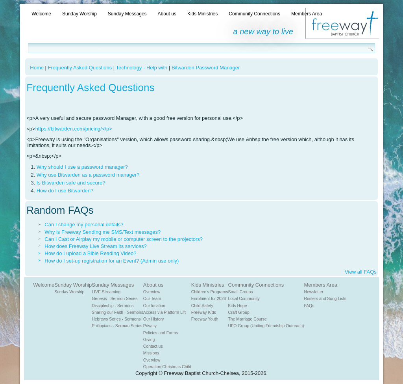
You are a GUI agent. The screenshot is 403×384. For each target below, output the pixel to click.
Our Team (152, 298)
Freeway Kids (203, 312)
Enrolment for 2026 (208, 298)
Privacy (150, 326)
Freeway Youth (204, 319)
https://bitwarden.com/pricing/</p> (73, 129)
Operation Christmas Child (167, 367)
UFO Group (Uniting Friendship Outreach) (266, 326)
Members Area (306, 14)
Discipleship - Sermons (112, 306)
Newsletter (313, 292)
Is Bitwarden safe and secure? (71, 183)
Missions (151, 353)
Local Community (244, 298)
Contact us (153, 346)
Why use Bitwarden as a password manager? (88, 175)
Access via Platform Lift (164, 312)
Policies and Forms (160, 333)
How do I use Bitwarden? (65, 191)
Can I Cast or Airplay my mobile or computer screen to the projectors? (123, 239)
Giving (149, 339)
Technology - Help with (142, 68)
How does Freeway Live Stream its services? (95, 246)
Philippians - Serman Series (117, 326)
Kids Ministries (202, 14)
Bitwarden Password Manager (206, 68)
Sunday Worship (79, 14)
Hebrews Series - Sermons (116, 319)
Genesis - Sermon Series (114, 298)
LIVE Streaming (106, 292)
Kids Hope (237, 306)
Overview (151, 292)
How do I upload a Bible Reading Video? (90, 253)
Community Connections (254, 14)
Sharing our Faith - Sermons (117, 312)
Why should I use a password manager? (82, 167)
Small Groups (240, 292)
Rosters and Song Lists (325, 298)
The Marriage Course (247, 319)
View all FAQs (361, 272)
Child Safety (202, 306)
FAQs (309, 306)
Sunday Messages (127, 14)
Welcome (41, 14)
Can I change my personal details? (83, 224)
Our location (154, 306)
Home (37, 68)
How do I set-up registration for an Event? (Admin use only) (111, 261)
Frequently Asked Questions (80, 68)
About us (167, 14)
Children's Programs (209, 292)
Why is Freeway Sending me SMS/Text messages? (102, 232)
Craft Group (239, 312)
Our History (153, 319)
